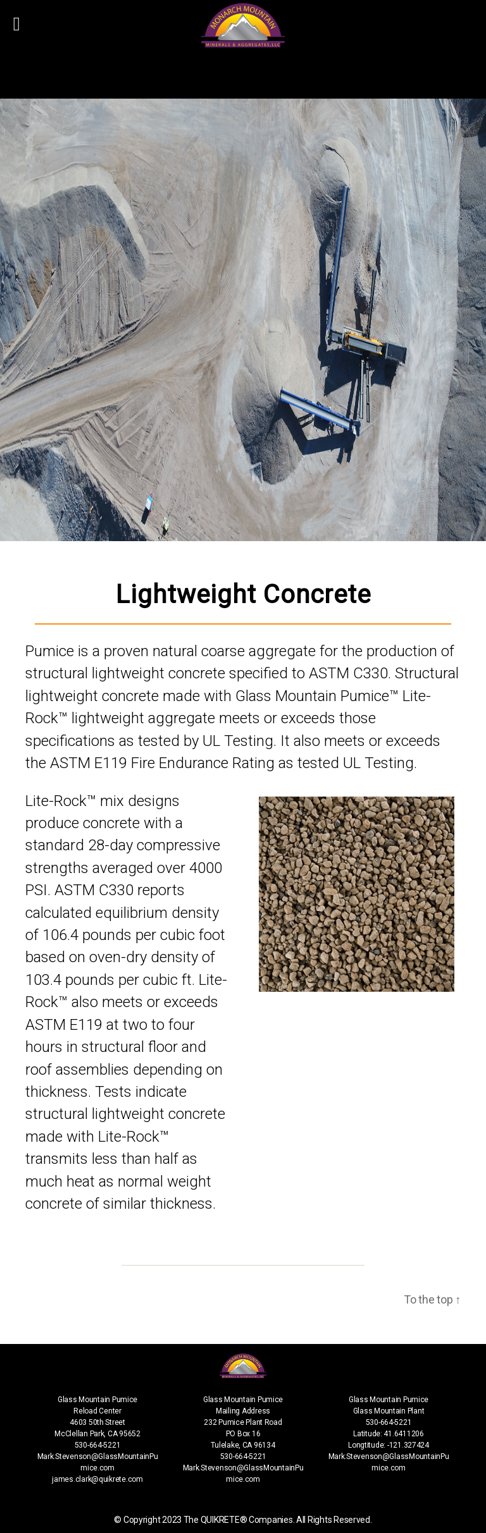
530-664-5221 (98, 1445)
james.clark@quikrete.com (97, 1479)
